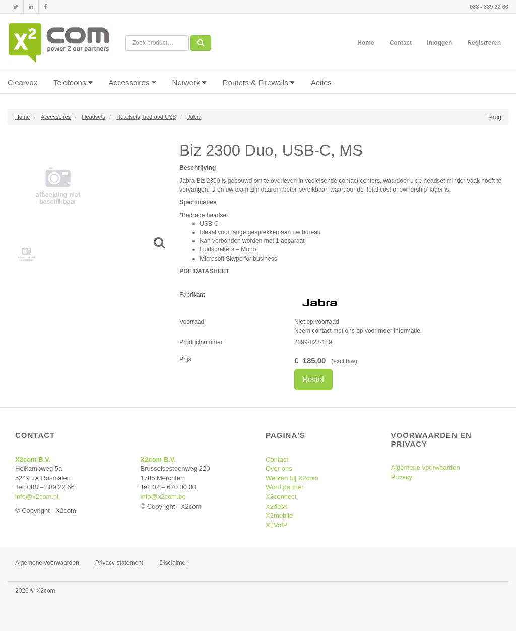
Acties (321, 82)
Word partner (285, 487)
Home (365, 42)
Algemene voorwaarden (425, 467)
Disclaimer (173, 562)
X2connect (281, 496)
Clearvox (22, 82)
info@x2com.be (163, 496)
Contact (401, 42)
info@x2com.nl (36, 496)
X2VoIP (276, 525)
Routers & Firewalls (259, 82)
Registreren (484, 42)
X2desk (276, 506)
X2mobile (279, 515)
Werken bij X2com (292, 478)
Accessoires (132, 82)
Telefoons (72, 82)
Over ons (279, 468)
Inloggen (439, 42)
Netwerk (189, 82)
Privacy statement (119, 562)
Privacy (402, 477)
